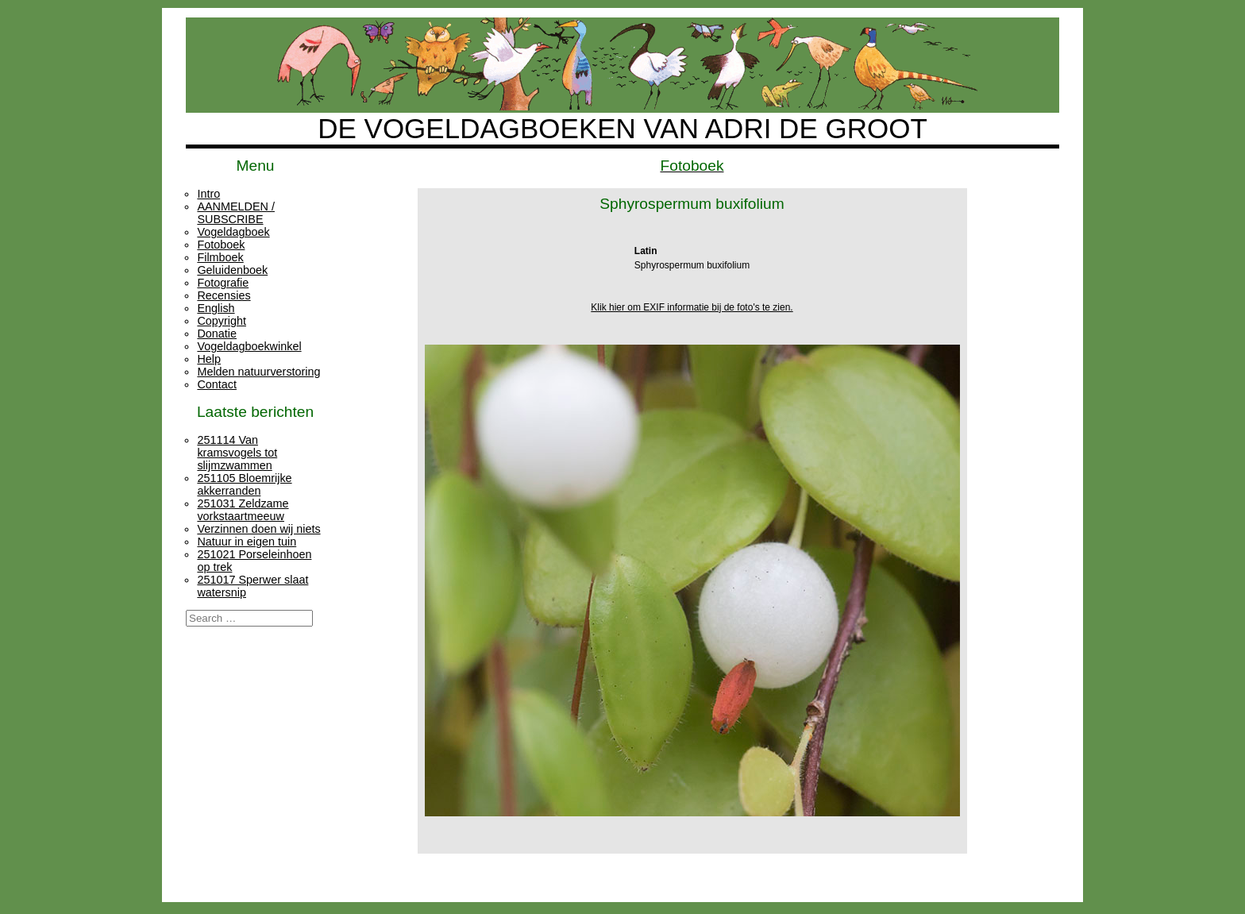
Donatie (217, 333)
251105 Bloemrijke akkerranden (244, 484)
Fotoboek (221, 244)
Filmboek (220, 257)
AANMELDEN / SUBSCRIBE (236, 213)
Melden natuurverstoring (258, 371)
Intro (208, 193)
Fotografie (223, 282)
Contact (217, 384)
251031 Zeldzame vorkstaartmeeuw (242, 510)
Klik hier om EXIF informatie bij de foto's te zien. (691, 307)
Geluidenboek (232, 270)
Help (209, 359)
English (215, 308)
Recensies (223, 295)
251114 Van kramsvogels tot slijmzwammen (237, 453)
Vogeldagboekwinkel (249, 346)
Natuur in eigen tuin (246, 541)
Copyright (221, 320)
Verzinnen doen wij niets (258, 529)
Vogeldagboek (233, 232)
